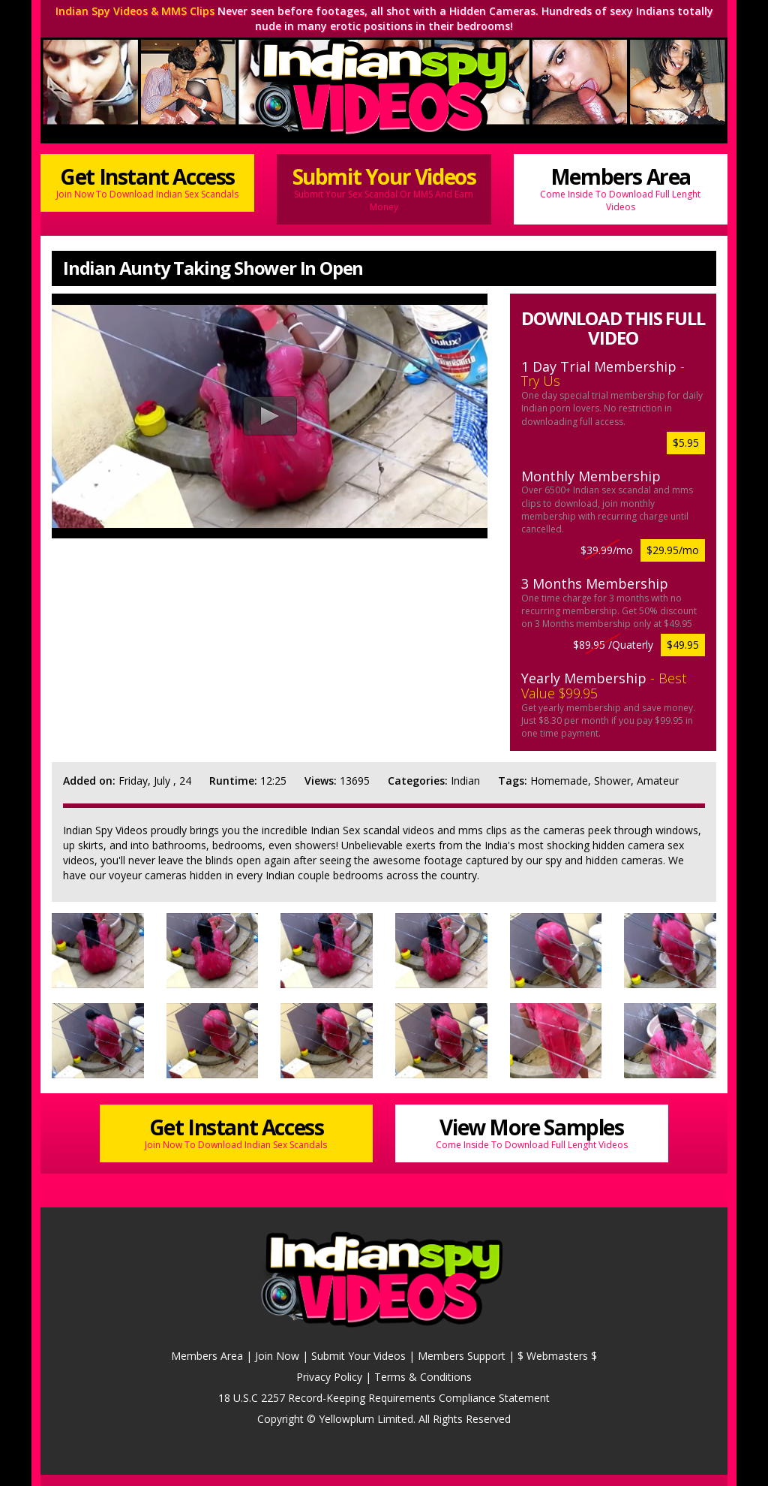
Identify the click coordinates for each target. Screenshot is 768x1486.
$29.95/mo (672, 550)
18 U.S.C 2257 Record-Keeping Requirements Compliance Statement (384, 1398)
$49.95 (683, 645)
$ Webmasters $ (557, 1356)
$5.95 (686, 443)
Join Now (277, 1356)
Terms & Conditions (423, 1377)
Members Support (462, 1356)
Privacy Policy (329, 1377)
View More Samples (531, 1132)
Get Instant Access (147, 181)
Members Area (620, 187)
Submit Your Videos (383, 187)
